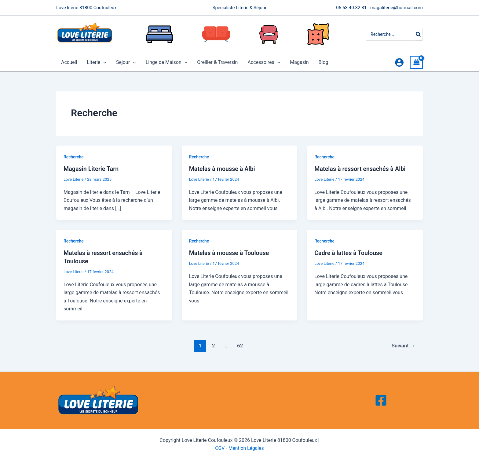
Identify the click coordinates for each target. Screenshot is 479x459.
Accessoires (263, 62)
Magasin (299, 62)
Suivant (403, 345)
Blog (323, 62)
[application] (103, 62)
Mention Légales (246, 447)
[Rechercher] (418, 34)
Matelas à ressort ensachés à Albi (360, 168)
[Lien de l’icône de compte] (399, 62)
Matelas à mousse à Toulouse (229, 253)
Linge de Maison (167, 62)
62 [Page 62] (240, 345)
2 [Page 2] (213, 345)
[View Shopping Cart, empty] (416, 62)
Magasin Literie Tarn (91, 168)
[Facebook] (381, 400)
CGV (220, 447)
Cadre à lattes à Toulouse (348, 253)
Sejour (126, 62)
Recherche (74, 156)
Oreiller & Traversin (217, 62)
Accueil (69, 62)
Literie (96, 62)
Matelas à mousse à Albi (222, 168)
